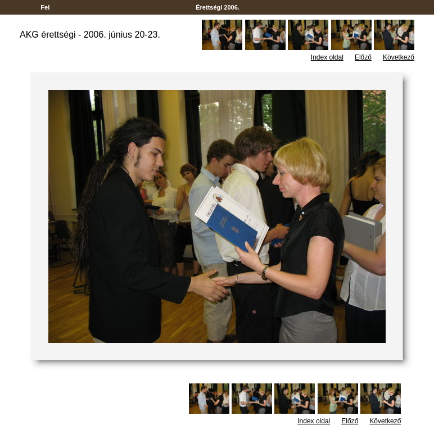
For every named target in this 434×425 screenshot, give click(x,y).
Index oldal (327, 57)
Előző (363, 57)
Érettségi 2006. (217, 7)
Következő (398, 57)
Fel (45, 7)
